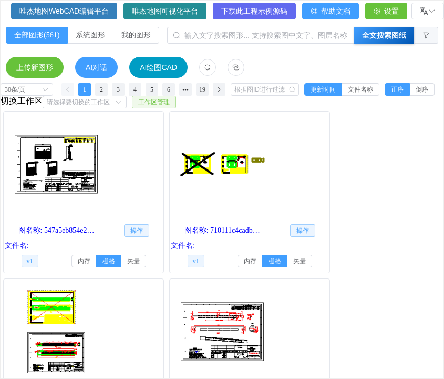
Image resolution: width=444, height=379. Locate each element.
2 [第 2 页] (101, 89)
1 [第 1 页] (84, 89)
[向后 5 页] (185, 89)
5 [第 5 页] (151, 89)
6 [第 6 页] (168, 89)
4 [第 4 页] (135, 89)
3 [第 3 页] (118, 89)
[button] (426, 35)
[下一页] (219, 89)
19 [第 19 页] (202, 89)
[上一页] (67, 89)
